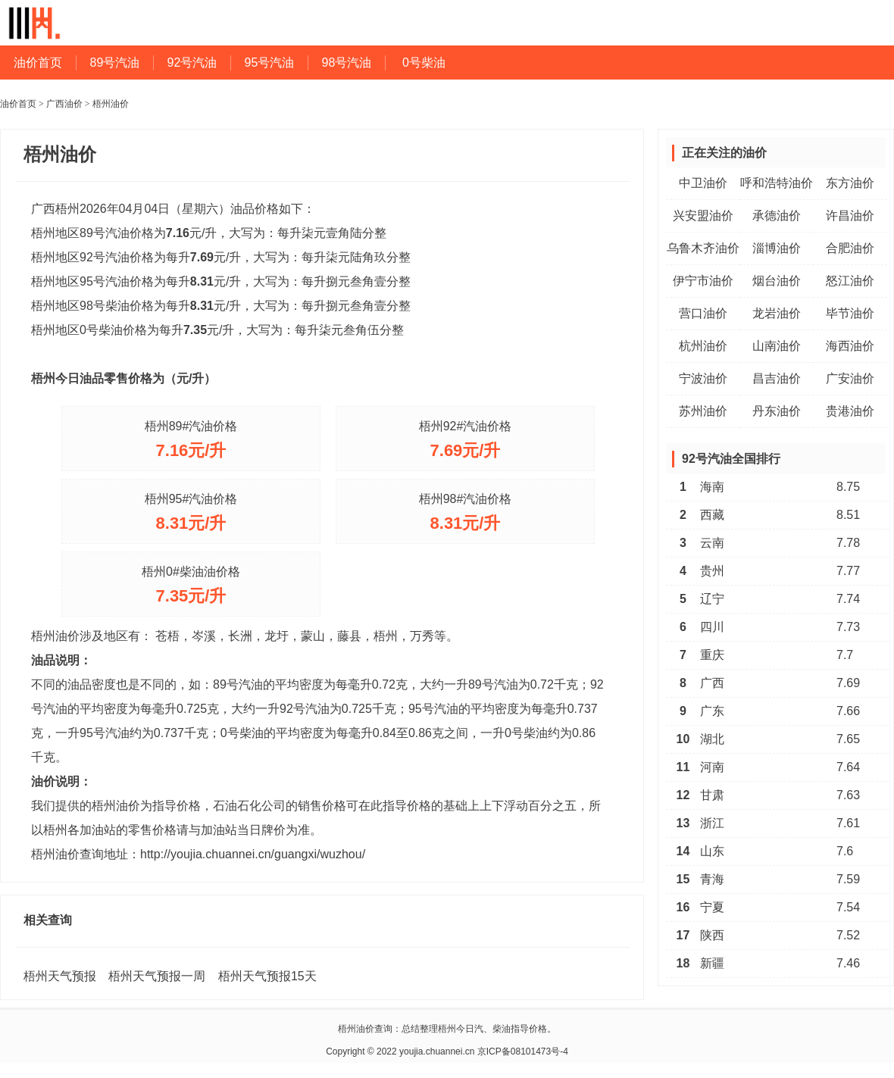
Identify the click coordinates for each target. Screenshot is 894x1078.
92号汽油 (192, 62)
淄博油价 (776, 248)
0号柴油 (423, 62)
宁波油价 (703, 378)
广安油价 (850, 378)
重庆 (712, 654)
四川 (712, 626)
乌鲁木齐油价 (703, 248)
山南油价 (776, 345)
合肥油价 (850, 248)
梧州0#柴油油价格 (191, 571)
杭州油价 (703, 345)
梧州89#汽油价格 (191, 426)
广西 (712, 682)
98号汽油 (347, 62)
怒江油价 (850, 280)
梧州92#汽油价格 (465, 426)
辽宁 (712, 598)
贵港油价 (850, 411)
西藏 (712, 514)
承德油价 (776, 215)
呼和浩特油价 (776, 183)
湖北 (712, 739)
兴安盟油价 (703, 215)
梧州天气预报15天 (267, 976)
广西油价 (64, 103)
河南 (712, 767)
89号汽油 (115, 62)
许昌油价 (850, 215)
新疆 (712, 963)
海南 (712, 486)
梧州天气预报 (59, 976)
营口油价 (703, 313)
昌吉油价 (776, 378)
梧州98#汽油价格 (465, 498)
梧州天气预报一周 (156, 976)
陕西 (712, 935)
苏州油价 (703, 411)
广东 (712, 711)
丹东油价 (776, 411)
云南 (712, 542)
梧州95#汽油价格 (191, 498)
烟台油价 (776, 280)
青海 (712, 879)
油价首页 (38, 62)
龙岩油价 (776, 313)
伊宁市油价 (703, 280)
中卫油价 (703, 183)
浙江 (712, 823)
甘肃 (712, 795)
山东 (712, 851)
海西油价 (850, 345)
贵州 (712, 570)
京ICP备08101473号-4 (522, 1051)
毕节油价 (850, 313)
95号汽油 (270, 62)
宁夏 (712, 907)
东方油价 (850, 183)
